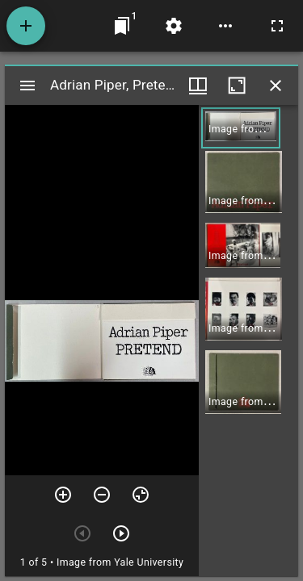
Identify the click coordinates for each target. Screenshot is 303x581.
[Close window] (275, 85)
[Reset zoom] (140, 494)
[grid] (248, 340)
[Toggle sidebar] (27, 85)
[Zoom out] (101, 494)
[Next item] (121, 533)
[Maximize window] (236, 85)
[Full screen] (277, 25)
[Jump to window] (122, 25)
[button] (240, 127)
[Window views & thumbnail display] (198, 85)
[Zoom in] (63, 494)
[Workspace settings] (173, 25)
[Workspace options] (225, 25)
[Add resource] (25, 25)
